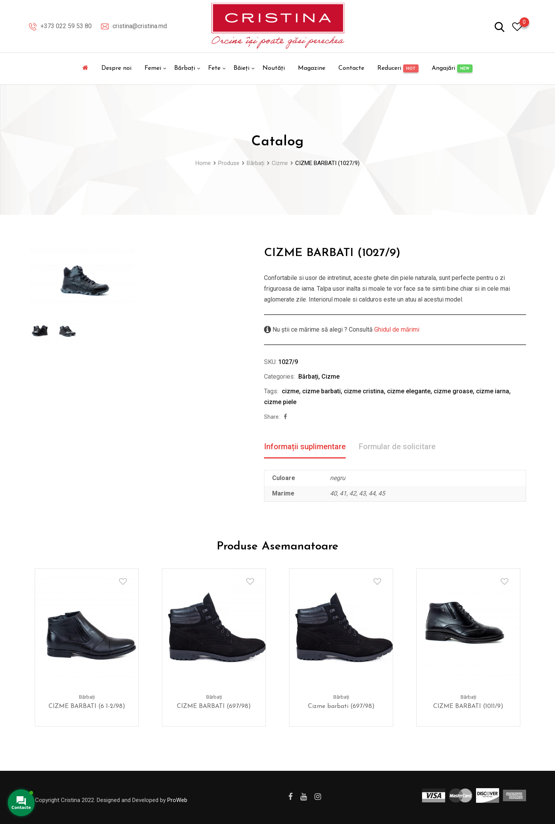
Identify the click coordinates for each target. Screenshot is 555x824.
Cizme (330, 376)
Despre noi (116, 68)
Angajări (452, 68)
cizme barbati (321, 391)
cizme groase (453, 391)
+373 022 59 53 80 (66, 26)
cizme (290, 391)
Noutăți (273, 68)
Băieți (241, 68)
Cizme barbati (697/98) (341, 706)
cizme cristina (364, 391)
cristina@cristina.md (140, 26)
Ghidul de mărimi (396, 329)
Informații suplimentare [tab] (305, 446)
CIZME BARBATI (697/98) (214, 706)
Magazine (311, 68)
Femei (153, 68)
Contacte (351, 68)
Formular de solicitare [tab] (397, 446)
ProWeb (177, 800)
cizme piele (280, 402)
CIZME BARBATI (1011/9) (468, 706)
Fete (214, 68)
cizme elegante (409, 391)
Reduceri (398, 68)
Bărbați (184, 68)
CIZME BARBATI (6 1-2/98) (87, 706)
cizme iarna (492, 391)
